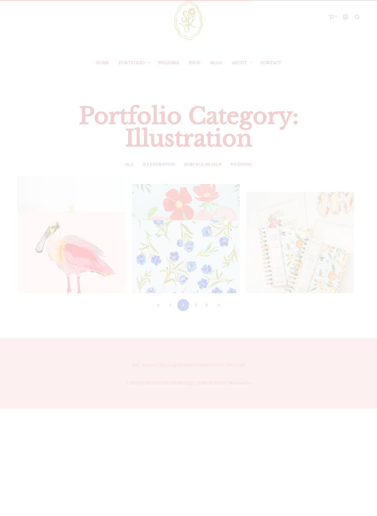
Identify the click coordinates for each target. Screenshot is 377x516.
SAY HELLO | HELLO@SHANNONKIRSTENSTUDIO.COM (188, 472)
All (129, 164)
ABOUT (239, 66)
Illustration (159, 164)
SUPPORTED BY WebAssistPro (224, 490)
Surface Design (203, 164)
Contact (270, 66)
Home (102, 66)
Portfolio (132, 66)
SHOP (194, 66)
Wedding (168, 66)
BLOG (216, 66)
